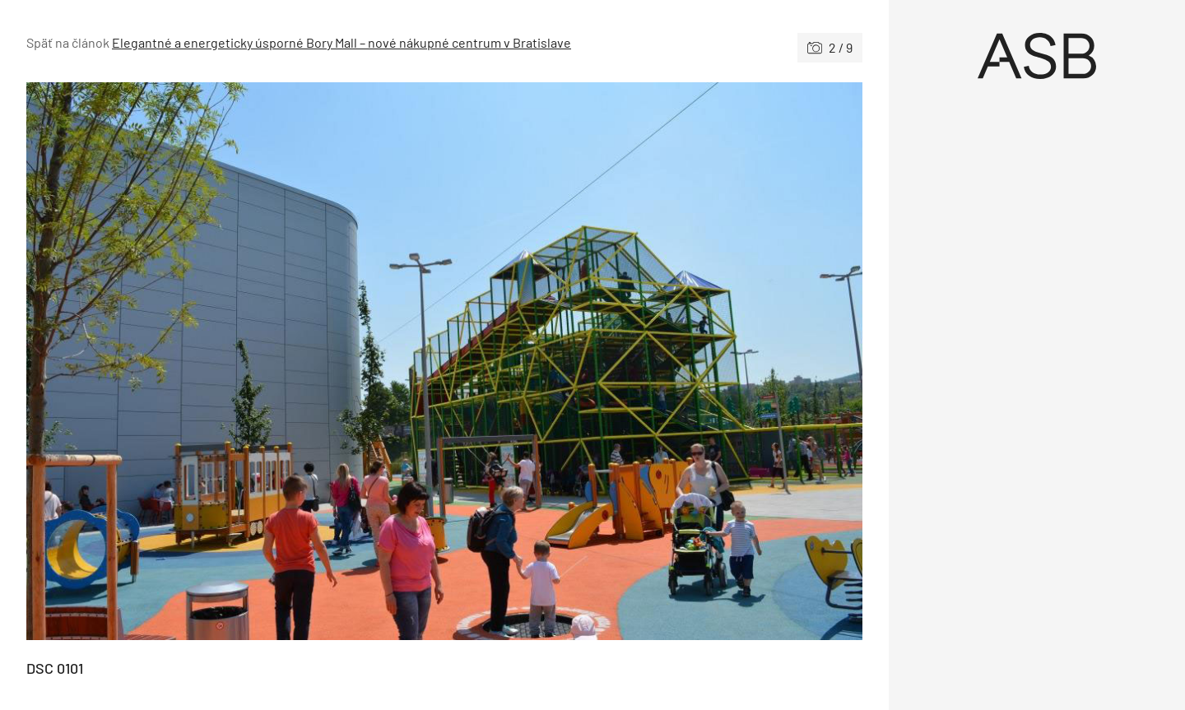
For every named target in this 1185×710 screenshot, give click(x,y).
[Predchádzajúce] (235, 361)
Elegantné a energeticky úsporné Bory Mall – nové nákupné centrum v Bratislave (341, 42)
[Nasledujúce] (653, 361)
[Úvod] (1037, 56)
